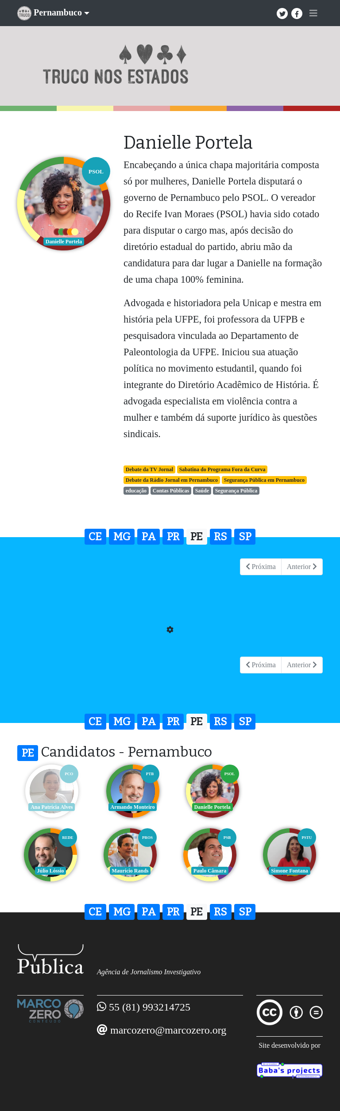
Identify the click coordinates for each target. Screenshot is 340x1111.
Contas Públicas (171, 491)
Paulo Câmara (130, 871)
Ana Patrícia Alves (50, 807)
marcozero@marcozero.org (168, 1030)
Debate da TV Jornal (149, 469)
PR (173, 537)
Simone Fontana (209, 871)
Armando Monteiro (130, 807)
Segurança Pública (236, 491)
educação (136, 491)
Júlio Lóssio (289, 807)
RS (220, 537)
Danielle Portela (210, 807)
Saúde (202, 491)
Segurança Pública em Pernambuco (264, 480)
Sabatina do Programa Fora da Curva (222, 469)
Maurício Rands (50, 871)
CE (95, 537)
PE (196, 537)
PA (149, 537)
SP (245, 537)
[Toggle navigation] (313, 13)
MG (122, 537)
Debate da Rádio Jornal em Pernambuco (172, 480)
